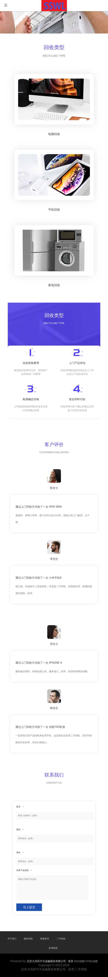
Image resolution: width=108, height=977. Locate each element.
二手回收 (61, 938)
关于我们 (11, 938)
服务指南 (28, 938)
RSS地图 (79, 961)
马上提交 (44, 877)
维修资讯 (44, 938)
